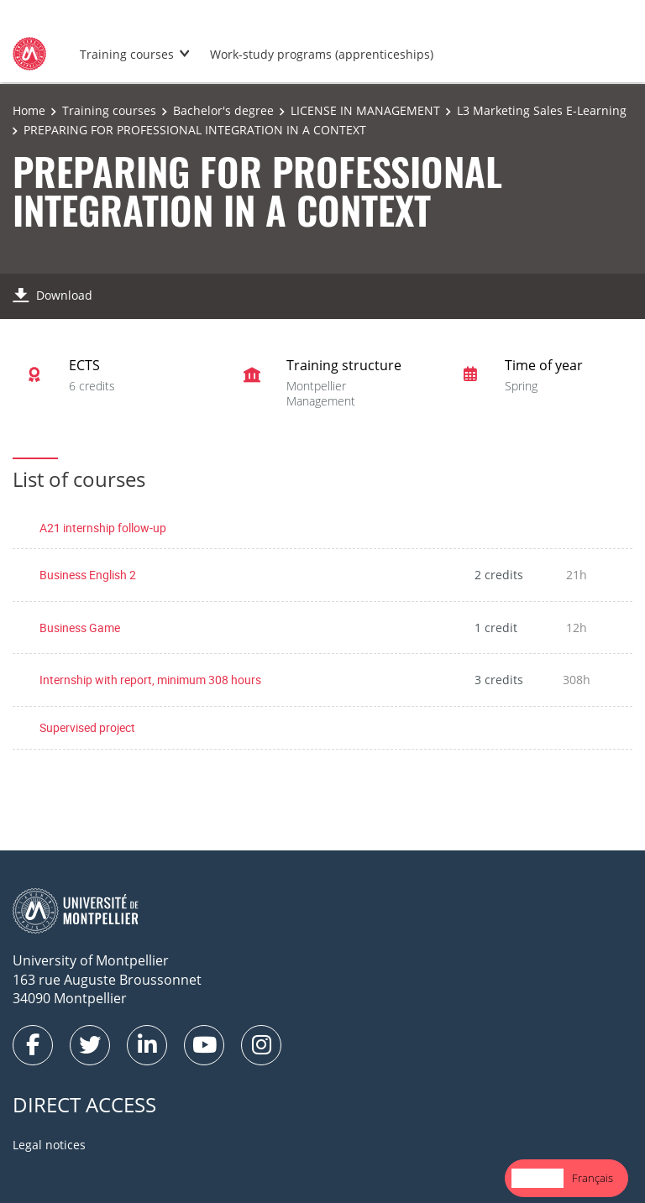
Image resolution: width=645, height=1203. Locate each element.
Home (29, 110)
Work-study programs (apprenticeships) (321, 54)
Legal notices (49, 1145)
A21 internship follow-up (102, 528)
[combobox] (537, 1178)
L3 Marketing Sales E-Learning (542, 110)
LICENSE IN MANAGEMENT (365, 110)
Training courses (127, 54)
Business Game (79, 627)
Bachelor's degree (223, 110)
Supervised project (87, 727)
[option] (592, 1178)
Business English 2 (87, 575)
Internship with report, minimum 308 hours (150, 680)
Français (592, 1177)
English (537, 1177)
